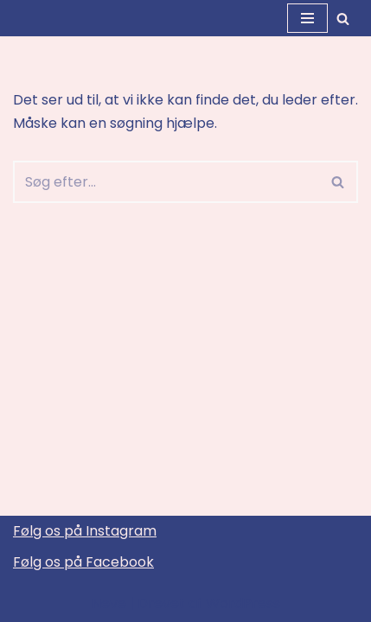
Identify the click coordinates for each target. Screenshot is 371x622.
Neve (109, 603)
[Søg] (342, 18)
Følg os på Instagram (85, 531)
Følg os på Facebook (83, 562)
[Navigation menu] (307, 18)
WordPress (243, 603)
